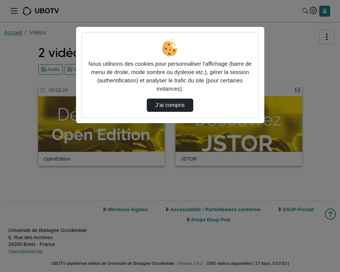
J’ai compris (170, 105)
